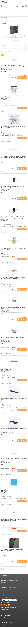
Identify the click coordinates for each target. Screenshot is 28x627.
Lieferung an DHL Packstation (7, 612)
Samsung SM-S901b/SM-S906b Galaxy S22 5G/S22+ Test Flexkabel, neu (13, 368)
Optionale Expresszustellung (6, 622)
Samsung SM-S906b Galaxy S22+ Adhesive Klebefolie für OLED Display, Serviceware (14, 520)
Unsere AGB (3, 582)
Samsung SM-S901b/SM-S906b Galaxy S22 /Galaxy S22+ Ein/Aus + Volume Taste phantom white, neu (13, 157)
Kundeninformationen (5, 585)
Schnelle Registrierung (5, 624)
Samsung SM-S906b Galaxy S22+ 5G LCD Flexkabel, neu (13, 399)
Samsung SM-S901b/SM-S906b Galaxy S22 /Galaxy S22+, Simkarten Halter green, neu (13, 338)
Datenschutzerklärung (5, 592)
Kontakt (2, 594)
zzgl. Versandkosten (15, 40)
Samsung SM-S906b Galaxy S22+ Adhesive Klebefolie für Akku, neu (14, 489)
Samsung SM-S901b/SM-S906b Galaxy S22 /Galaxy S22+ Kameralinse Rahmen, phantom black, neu (13, 217)
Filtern (3, 45)
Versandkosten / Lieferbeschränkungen (9, 587)
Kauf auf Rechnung (5, 617)
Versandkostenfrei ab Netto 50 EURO (8, 607)
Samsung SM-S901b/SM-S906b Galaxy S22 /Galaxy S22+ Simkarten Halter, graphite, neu (13, 278)
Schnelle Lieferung (4, 609)
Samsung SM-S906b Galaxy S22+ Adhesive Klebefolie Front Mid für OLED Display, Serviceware (14, 459)
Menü (3, 6)
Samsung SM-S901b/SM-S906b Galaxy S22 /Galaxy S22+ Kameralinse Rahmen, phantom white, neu (13, 247)
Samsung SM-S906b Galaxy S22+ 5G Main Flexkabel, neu (13, 429)
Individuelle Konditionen (6, 620)
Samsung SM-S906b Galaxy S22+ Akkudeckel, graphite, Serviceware (12, 550)
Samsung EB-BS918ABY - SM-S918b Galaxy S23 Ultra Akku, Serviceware (13, 127)
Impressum (3, 577)
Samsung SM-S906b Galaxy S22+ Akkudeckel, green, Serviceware (14, 36)
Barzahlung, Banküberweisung (7, 602)
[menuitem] (3, 6)
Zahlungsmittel (4, 589)
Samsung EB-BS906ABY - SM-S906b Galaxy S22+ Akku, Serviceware (12, 96)
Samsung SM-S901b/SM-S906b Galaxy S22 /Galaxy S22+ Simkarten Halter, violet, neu (13, 308)
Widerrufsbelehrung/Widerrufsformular (9, 580)
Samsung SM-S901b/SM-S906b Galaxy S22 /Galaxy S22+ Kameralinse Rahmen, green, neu (13, 187)
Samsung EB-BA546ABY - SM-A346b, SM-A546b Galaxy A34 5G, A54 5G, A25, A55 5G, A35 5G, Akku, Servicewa (13, 66)
